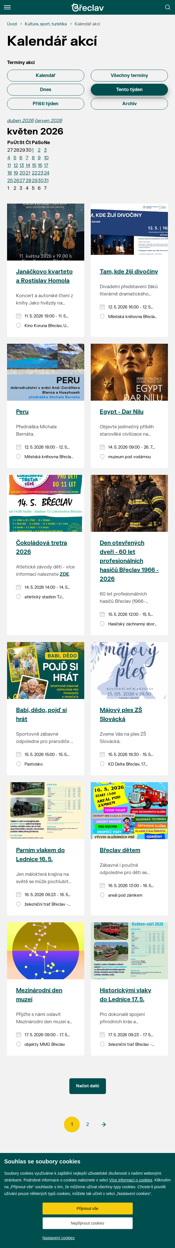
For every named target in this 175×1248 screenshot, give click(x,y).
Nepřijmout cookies (87, 1223)
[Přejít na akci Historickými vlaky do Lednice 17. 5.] (129, 950)
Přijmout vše (87, 1208)
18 (9, 173)
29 (34, 181)
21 (28, 173)
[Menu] (7, 7)
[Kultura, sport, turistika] (46, 24)
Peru (22, 411)
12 (16, 165)
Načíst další (87, 1086)
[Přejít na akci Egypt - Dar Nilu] (129, 372)
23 (40, 173)
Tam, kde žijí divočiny (129, 271)
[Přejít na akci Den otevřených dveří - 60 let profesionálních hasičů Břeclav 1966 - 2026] (129, 503)
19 (16, 173)
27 (22, 181)
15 (34, 165)
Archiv (129, 104)
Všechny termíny (129, 75)
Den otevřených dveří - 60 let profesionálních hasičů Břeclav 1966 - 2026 (129, 561)
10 (46, 158)
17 (46, 165)
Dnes (45, 89)
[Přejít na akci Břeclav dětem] (129, 810)
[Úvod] (12, 24)
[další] (103, 1124)
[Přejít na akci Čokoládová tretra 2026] (45, 503)
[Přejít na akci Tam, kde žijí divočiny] (129, 232)
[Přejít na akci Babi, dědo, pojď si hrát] (45, 670)
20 (22, 173)
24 (46, 173)
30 (41, 181)
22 (34, 173)
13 (21, 165)
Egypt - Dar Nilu (121, 411)
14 (28, 165)
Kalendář (46, 75)
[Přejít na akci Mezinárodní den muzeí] (45, 950)
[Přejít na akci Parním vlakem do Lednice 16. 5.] (45, 810)
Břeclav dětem (120, 850)
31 (46, 181)
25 (10, 181)
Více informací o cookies (130, 1180)
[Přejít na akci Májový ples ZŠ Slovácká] (129, 670)
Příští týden (45, 104)
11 (9, 165)
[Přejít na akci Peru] (45, 372)
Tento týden (129, 89)
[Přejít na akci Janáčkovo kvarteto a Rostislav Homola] (45, 232)
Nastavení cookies (59, 1238)
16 (40, 165)
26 (16, 181)
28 (28, 181)
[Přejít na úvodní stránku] (88, 7)
